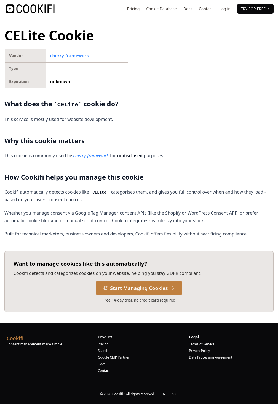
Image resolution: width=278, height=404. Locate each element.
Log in (225, 8)
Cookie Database (161, 8)
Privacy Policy (199, 351)
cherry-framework (69, 56)
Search (103, 351)
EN (163, 394)
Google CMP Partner (114, 357)
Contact (206, 8)
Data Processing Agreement (210, 357)
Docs (187, 8)
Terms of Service (201, 344)
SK (174, 394)
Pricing (133, 8)
